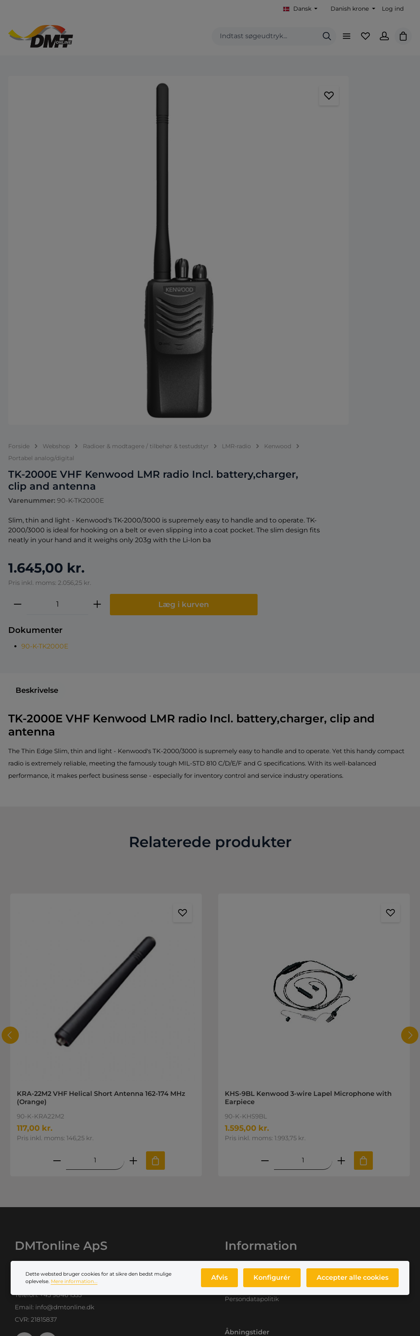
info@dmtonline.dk (64, 1055)
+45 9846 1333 (61, 1042)
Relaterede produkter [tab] (210, 589)
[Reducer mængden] (262, 319)
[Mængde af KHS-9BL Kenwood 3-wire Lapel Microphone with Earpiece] (303, 907)
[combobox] (258, 41)
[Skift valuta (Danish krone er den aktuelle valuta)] (352, 9)
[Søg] (320, 41)
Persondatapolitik (252, 1046)
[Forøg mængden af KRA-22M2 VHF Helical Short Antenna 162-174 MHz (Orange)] (133, 907)
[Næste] (409, 782)
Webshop (29, 1225)
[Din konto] (381, 41)
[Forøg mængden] (342, 319)
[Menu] (340, 41)
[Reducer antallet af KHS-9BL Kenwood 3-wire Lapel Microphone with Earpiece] (265, 907)
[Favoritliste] (361, 41)
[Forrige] (10, 782)
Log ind (393, 8)
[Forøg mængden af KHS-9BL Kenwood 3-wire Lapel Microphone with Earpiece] (341, 907)
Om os (25, 1239)
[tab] (37, 438)
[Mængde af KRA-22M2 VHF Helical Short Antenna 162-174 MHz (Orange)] (95, 907)
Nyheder (28, 1267)
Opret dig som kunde (257, 1239)
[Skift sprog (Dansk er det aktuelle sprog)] (300, 9)
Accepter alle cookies (353, 1284)
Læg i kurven (326, 346)
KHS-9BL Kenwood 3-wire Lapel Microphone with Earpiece (308, 845)
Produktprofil (35, 1253)
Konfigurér (275, 1284)
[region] (122, 202)
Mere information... (74, 1288)
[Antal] (302, 319)
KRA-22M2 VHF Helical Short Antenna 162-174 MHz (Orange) (101, 845)
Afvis (225, 1284)
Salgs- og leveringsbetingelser (270, 1032)
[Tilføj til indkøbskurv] (155, 907)
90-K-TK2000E (289, 388)
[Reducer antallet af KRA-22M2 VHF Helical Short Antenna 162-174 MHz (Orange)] (57, 907)
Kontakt (237, 1018)
